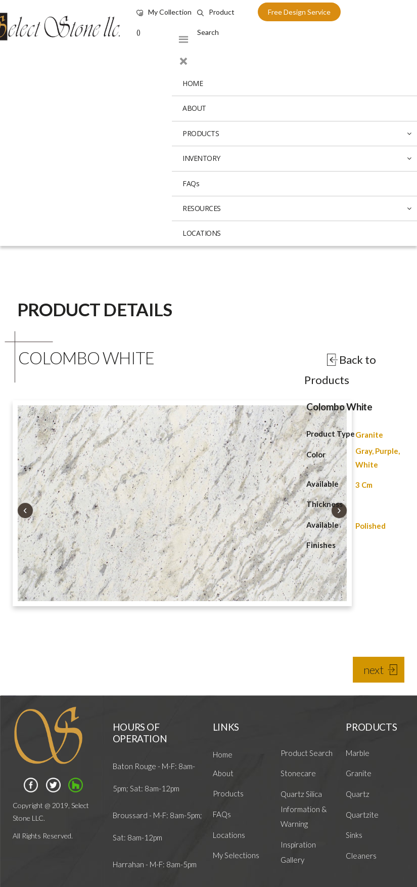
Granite (369, 434)
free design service (299, 12)
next (373, 670)
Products (228, 793)
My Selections (236, 855)
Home (223, 754)
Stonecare (298, 773)
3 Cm (364, 484)
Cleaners (361, 855)
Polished (370, 525)
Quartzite (362, 814)
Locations (229, 834)
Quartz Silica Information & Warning (304, 808)
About (223, 773)
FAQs (222, 814)
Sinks (354, 834)
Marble (357, 752)
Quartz (357, 793)
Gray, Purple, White (377, 457)
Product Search (307, 752)
